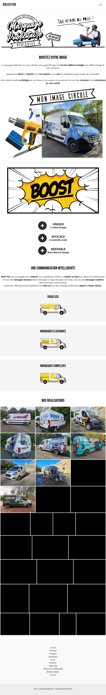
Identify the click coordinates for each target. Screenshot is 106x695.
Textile (53, 659)
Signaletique (53, 656)
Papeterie (52, 663)
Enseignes (53, 653)
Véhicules (53, 650)
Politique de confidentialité (53, 668)
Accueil (53, 647)
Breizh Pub (9, 4)
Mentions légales (53, 672)
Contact (53, 675)
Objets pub (53, 666)
